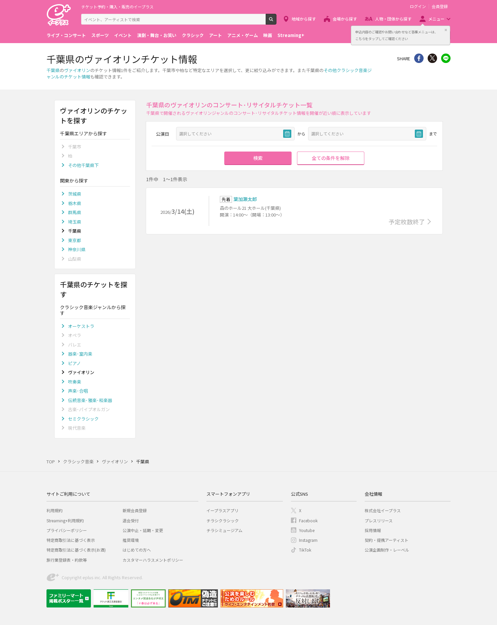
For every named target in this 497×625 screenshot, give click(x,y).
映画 (267, 35)
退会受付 (131, 520)
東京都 (74, 240)
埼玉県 (74, 222)
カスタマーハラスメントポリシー (153, 560)
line (446, 58)
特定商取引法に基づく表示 (70, 540)
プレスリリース (379, 520)
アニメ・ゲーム (242, 35)
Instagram (308, 540)
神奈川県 (77, 249)
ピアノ (74, 363)
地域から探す (304, 19)
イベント (123, 35)
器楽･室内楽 (80, 354)
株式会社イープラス (383, 510)
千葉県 (53, 70)
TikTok (305, 550)
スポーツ (100, 35)
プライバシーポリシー (66, 530)
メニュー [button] (436, 19)
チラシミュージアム (224, 530)
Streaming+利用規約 (65, 520)
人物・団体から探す (393, 19)
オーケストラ (81, 326)
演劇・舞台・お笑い (156, 35)
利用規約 (54, 510)
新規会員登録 (135, 510)
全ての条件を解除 (331, 158)
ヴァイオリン (77, 70)
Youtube (306, 530)
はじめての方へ (137, 550)
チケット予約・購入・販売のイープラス (117, 6)
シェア (419, 58)
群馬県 (74, 212)
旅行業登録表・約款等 (66, 560)
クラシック (193, 35)
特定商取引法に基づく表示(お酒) (76, 550)
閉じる (446, 30)
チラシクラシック (222, 520)
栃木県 (74, 203)
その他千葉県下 (83, 165)
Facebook (308, 520)
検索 (258, 158)
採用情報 (373, 530)
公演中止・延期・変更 (143, 530)
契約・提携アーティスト (386, 540)
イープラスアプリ (222, 510)
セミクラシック (83, 419)
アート (215, 35)
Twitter (432, 58)
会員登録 (440, 6)
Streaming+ (290, 35)
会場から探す (345, 19)
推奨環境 (131, 540)
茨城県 (74, 194)
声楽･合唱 (78, 391)
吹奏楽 (74, 382)
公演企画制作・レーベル (387, 550)
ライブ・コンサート (66, 35)
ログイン (418, 6)
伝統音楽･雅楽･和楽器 (90, 400)
